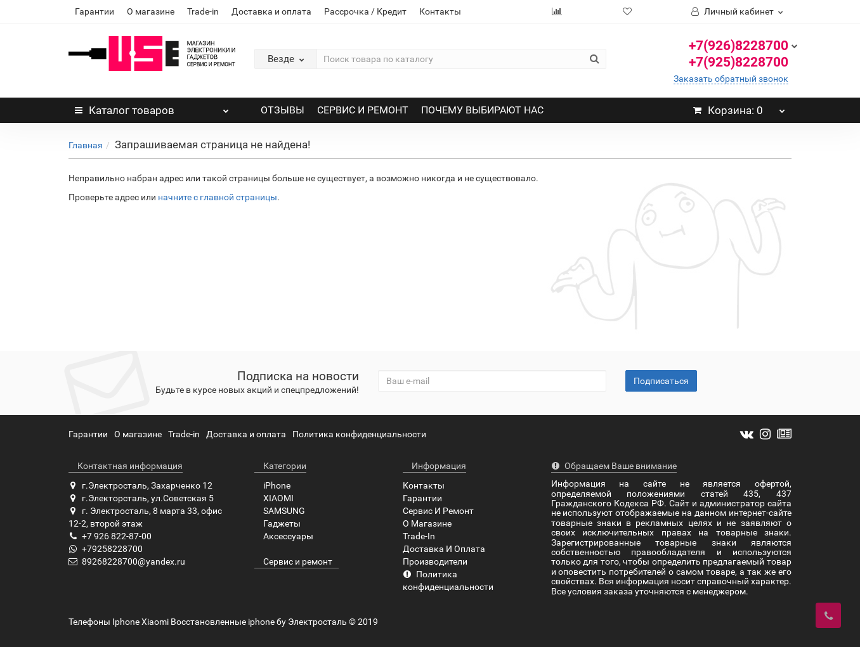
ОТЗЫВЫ (282, 110)
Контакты (440, 11)
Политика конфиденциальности (359, 434)
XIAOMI (274, 498)
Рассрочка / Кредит (365, 11)
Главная (85, 145)
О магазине (150, 11)
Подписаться (661, 381)
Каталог (152, 107)
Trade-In (419, 536)
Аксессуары (283, 536)
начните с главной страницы (217, 197)
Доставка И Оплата (444, 549)
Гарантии (94, 11)
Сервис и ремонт (293, 561)
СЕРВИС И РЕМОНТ (362, 110)
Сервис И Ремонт (438, 511)
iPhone (272, 485)
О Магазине (427, 523)
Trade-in (203, 11)
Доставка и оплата (271, 11)
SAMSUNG (279, 511)
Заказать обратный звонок (731, 79)
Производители (435, 561)
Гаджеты (277, 523)
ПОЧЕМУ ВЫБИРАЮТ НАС (482, 110)
